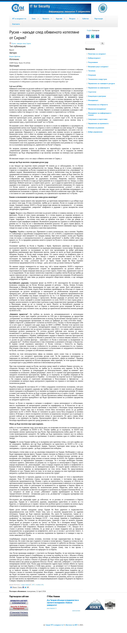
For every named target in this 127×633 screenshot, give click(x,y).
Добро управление (95, 132)
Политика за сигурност (97, 54)
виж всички (76, 611)
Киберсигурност (94, 58)
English (89, 30)
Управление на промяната (98, 123)
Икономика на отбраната (98, 105)
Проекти (46, 19)
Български (95, 30)
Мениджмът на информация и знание (99, 114)
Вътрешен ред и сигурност (98, 67)
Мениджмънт (93, 100)
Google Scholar (26, 584)
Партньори (99, 19)
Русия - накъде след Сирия (21, 43)
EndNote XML (40, 584)
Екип (33, 19)
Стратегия (92, 92)
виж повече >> (51, 608)
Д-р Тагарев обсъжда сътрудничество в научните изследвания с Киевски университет (63, 602)
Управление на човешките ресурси (101, 83)
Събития (85, 19)
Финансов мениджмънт (97, 109)
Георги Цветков (14, 56)
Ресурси (72, 19)
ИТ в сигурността (19, 19)
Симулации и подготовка (97, 119)
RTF (33, 584)
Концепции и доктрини (97, 96)
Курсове (59, 19)
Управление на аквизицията (99, 88)
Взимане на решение (96, 128)
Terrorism (91, 71)
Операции (92, 75)
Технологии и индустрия (97, 79)
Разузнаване (93, 62)
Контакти (16, 24)
